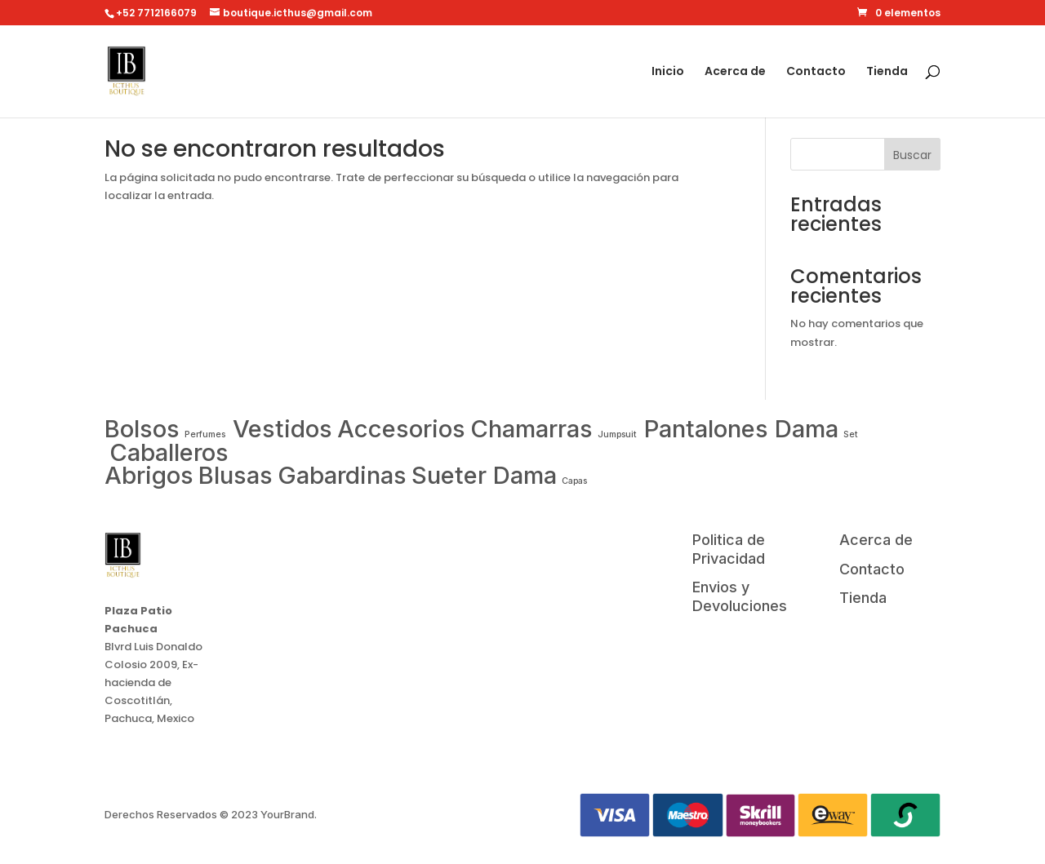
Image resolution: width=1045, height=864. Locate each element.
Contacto (816, 72)
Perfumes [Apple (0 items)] (206, 434)
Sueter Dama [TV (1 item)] (484, 475)
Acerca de (735, 72)
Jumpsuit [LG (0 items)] (618, 434)
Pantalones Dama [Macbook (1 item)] (741, 428)
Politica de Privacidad (728, 549)
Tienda (887, 72)
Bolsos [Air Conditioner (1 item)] (142, 428)
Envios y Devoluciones (739, 596)
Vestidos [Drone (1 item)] (282, 428)
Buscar (912, 155)
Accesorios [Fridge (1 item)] (401, 428)
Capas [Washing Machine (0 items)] (574, 481)
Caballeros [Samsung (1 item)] (169, 452)
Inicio (667, 72)
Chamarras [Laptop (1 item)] (531, 428)
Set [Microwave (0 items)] (850, 434)
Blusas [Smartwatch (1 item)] (235, 475)
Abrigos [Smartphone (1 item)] (148, 475)
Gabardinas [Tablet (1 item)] (342, 475)
